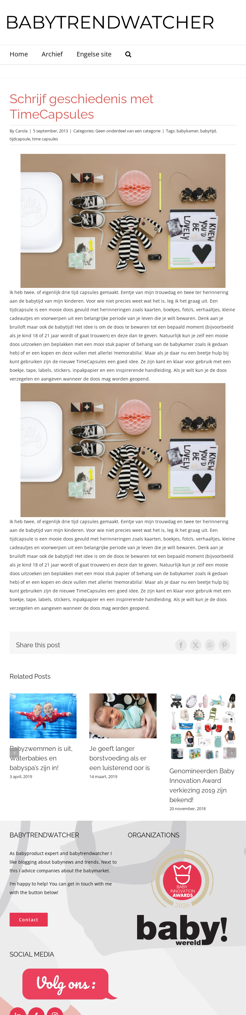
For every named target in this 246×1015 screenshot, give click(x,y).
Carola (21, 131)
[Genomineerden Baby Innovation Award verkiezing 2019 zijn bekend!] (202, 696)
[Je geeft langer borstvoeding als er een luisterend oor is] (122, 696)
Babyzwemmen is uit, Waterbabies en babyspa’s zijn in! (41, 758)
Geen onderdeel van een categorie (127, 131)
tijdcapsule (20, 139)
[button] (128, 54)
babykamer (187, 131)
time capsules (45, 139)
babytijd (208, 131)
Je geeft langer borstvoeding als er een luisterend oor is (119, 758)
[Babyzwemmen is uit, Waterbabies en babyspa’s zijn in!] (43, 696)
